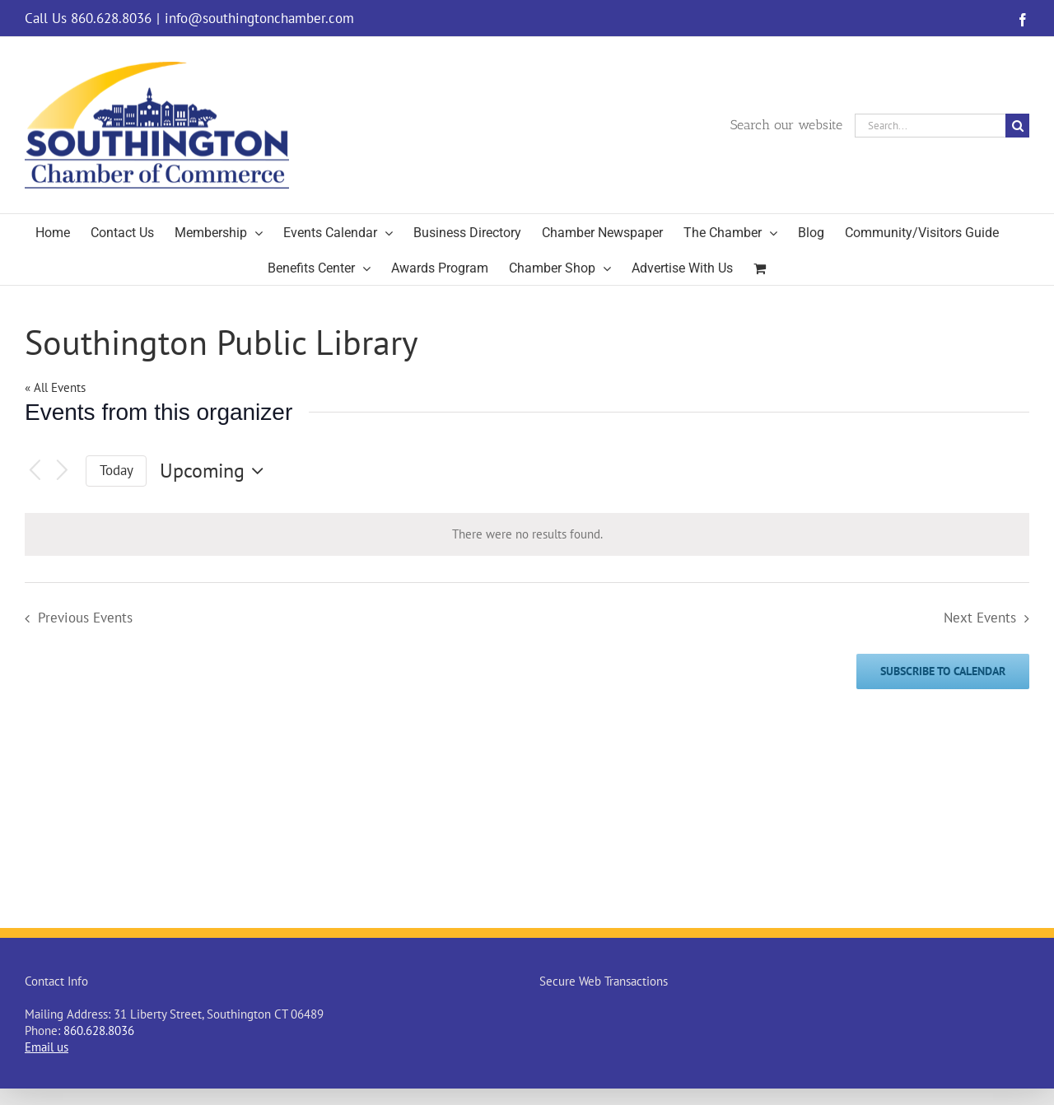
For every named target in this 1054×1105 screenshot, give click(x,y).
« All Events (55, 387)
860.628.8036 (98, 1030)
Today (116, 470)
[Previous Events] (34, 471)
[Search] (1017, 126)
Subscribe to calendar (942, 671)
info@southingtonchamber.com (259, 18)
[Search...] (930, 126)
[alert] (527, 534)
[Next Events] (62, 471)
